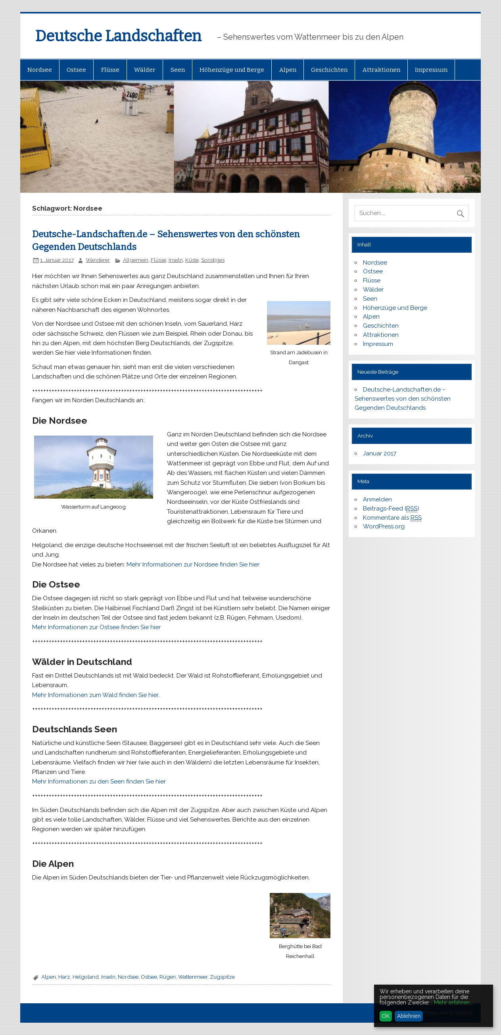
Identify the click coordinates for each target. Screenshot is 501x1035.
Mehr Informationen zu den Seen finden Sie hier (99, 781)
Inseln (176, 260)
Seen (178, 69)
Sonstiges (213, 260)
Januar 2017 (379, 453)
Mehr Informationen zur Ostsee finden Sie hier (96, 627)
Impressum (431, 69)
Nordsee (39, 69)
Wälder (144, 69)
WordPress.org (384, 526)
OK (386, 1016)
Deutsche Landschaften (118, 36)
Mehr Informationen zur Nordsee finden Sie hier (193, 564)
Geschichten (329, 69)
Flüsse (110, 69)
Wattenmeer (192, 977)
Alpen (287, 69)
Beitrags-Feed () (391, 509)
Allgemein (135, 260)
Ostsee (76, 69)
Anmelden (377, 499)
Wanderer (98, 260)
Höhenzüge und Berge (232, 69)
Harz (64, 977)
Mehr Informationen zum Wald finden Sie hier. (95, 695)
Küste (192, 260)
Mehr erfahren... (453, 1002)
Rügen (167, 977)
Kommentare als (392, 518)
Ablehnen (408, 1016)
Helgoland (86, 977)
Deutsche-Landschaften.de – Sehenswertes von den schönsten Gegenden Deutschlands (403, 398)
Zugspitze (222, 977)
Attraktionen (381, 69)
